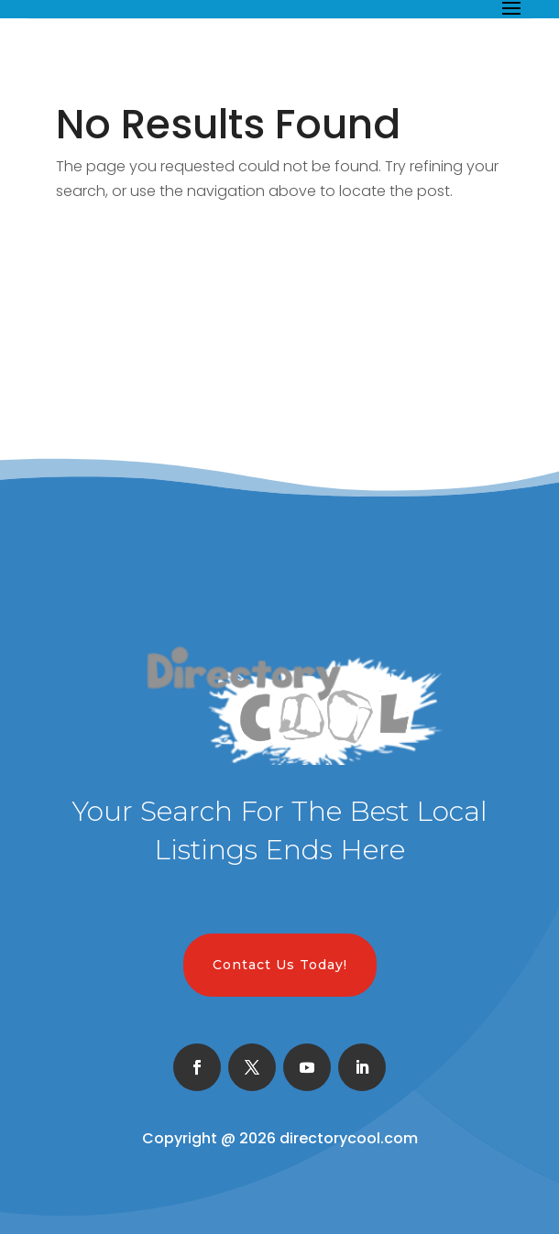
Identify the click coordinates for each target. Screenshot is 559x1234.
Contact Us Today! (280, 964)
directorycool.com (349, 1138)
